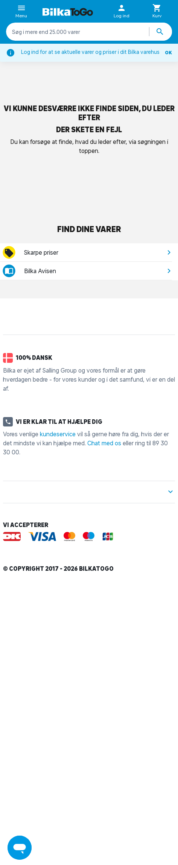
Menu (21, 11)
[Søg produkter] (160, 32)
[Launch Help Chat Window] (20, 848)
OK (168, 52)
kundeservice (58, 434)
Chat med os (104, 443)
